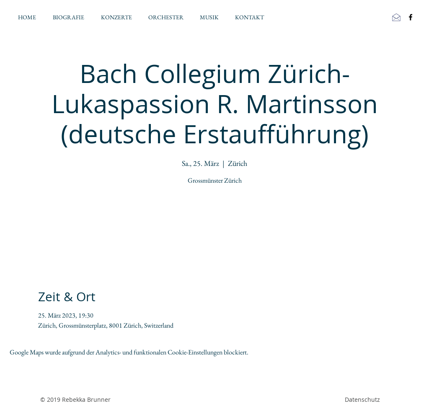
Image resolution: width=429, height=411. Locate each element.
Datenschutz (362, 399)
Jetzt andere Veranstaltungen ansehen (215, 226)
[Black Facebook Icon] (410, 17)
